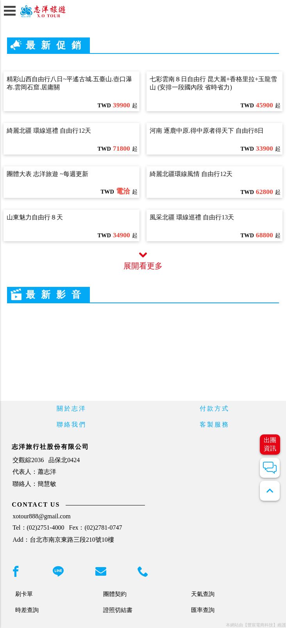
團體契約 (115, 594)
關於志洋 (71, 408)
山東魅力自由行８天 (35, 217)
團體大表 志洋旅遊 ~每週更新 (47, 174)
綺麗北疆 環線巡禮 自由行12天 (49, 130)
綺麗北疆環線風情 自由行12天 (191, 174)
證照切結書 (117, 610)
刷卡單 (24, 594)
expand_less (270, 491)
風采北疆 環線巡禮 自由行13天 (192, 217)
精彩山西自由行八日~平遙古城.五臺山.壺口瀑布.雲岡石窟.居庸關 (69, 83)
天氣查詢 (202, 594)
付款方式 (214, 408)
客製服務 (214, 424)
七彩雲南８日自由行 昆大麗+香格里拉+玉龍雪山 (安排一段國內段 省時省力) (213, 83)
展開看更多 (143, 260)
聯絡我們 (71, 424)
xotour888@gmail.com (42, 516)
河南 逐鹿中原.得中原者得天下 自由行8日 (207, 130)
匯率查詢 (202, 610)
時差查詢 (27, 610)
